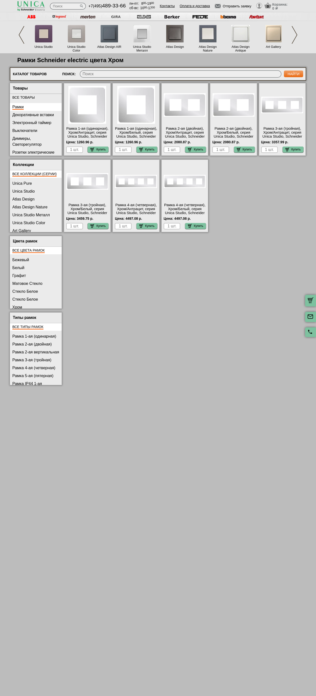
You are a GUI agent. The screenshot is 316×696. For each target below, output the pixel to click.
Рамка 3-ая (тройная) (31, 360)
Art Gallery (273, 47)
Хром (17, 307)
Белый (18, 268)
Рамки (18, 107)
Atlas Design (175, 47)
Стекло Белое (25, 291)
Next (294, 35)
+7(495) (107, 6)
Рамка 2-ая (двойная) (32, 344)
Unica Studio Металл (142, 48)
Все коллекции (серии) (34, 174)
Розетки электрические (33, 152)
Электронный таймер (31, 123)
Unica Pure (22, 183)
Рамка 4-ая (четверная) (33, 368)
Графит (19, 276)
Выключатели (24, 130)
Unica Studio (44, 47)
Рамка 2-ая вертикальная (35, 352)
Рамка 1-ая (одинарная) (34, 336)
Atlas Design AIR (109, 47)
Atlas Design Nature (208, 48)
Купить (98, 149)
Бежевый (20, 260)
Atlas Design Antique (241, 48)
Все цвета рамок (28, 250)
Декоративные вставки (33, 115)
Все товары (23, 97)
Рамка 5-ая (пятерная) (32, 376)
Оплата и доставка (195, 6)
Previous (21, 35)
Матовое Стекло (27, 283)
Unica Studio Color (76, 48)
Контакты (167, 6)
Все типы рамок (27, 327)
